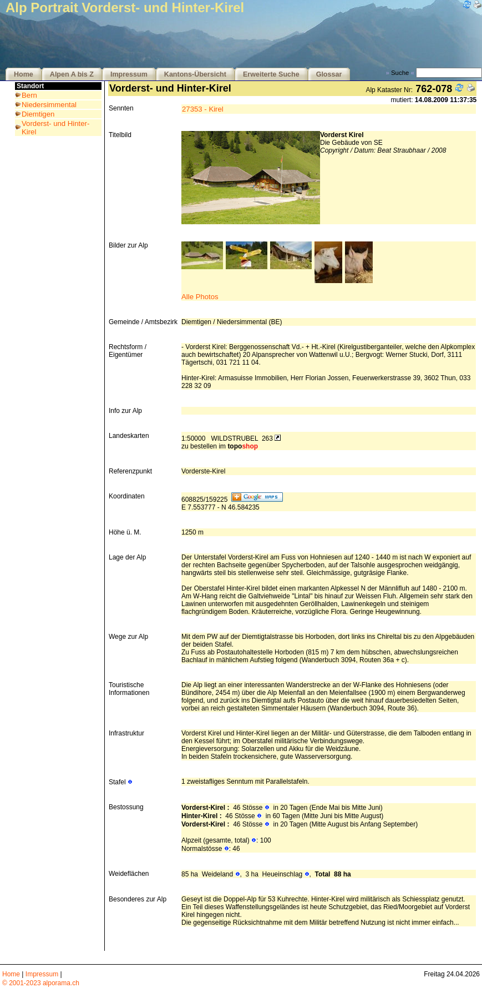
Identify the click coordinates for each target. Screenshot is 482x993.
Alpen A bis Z (72, 74)
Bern (29, 95)
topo (242, 446)
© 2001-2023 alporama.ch (40, 983)
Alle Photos (200, 297)
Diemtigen (38, 114)
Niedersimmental (49, 104)
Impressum (129, 74)
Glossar (329, 74)
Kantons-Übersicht (195, 74)
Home (23, 74)
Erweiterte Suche (271, 74)
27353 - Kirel (203, 109)
